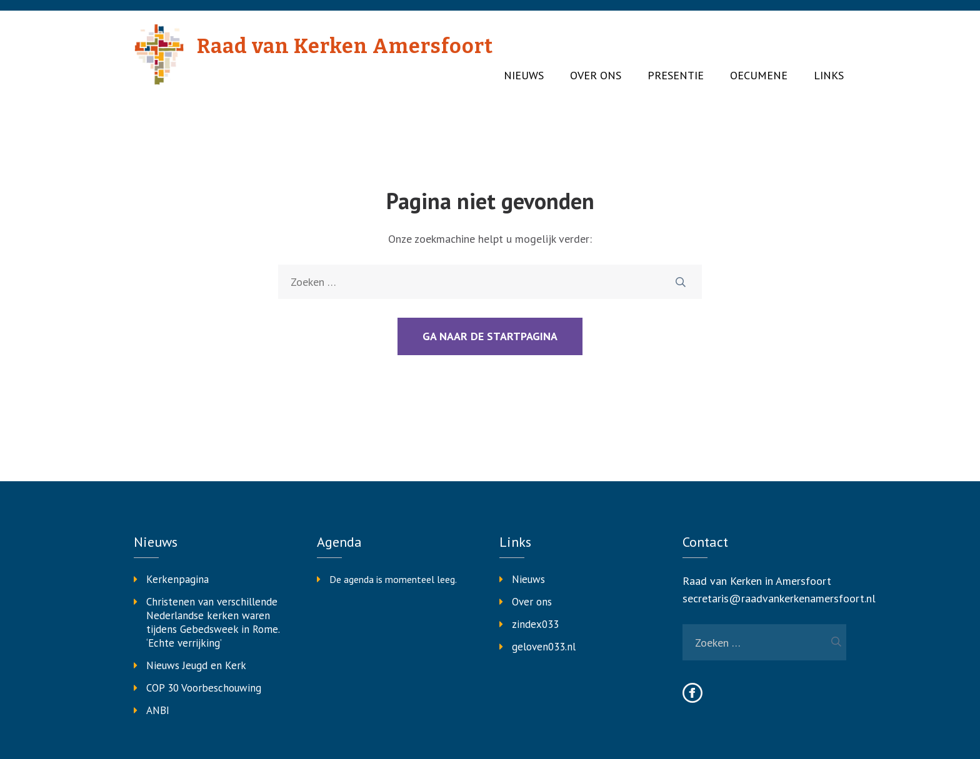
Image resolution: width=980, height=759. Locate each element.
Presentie (676, 75)
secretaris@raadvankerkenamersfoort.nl (779, 598)
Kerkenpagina (177, 579)
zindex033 (535, 624)
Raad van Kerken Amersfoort (345, 46)
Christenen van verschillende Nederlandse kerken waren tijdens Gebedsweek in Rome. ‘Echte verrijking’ (212, 622)
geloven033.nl (544, 647)
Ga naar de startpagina (490, 336)
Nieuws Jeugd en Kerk (196, 665)
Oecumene (759, 75)
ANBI (157, 710)
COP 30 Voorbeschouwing (203, 688)
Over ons (595, 75)
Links (829, 75)
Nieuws (524, 75)
